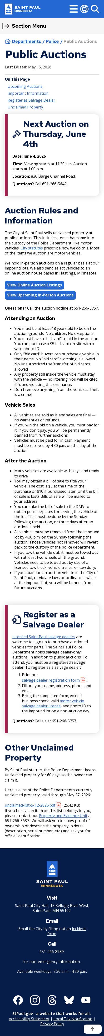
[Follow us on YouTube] (86, 1000)
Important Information (28, 93)
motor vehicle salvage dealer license (53, 703)
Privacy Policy (52, 1023)
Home (8, 41)
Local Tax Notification (73, 1018)
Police (52, 41)
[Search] (95, 9)
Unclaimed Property (25, 107)
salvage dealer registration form (51, 680)
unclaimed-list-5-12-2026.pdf (30, 805)
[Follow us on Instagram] (35, 1000)
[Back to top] (93, 1029)
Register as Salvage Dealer (31, 100)
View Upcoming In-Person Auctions (40, 295)
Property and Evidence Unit (63, 815)
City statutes (31, 248)
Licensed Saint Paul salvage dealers (43, 636)
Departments (26, 41)
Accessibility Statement (29, 1018)
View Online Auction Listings (34, 284)
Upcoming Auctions (25, 86)
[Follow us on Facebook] (18, 1000)
